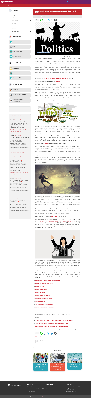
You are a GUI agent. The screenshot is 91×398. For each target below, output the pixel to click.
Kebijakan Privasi (31, 391)
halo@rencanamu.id (71, 391)
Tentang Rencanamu (32, 386)
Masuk (80, 2)
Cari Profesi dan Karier (51, 386)
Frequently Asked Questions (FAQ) (35, 388)
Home (10, 5)
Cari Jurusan (49, 388)
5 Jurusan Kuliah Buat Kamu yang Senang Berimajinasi (74, 366)
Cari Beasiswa (49, 389)
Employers (73, 2)
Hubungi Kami (30, 389)
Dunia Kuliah (16, 5)
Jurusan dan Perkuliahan (25, 5)
